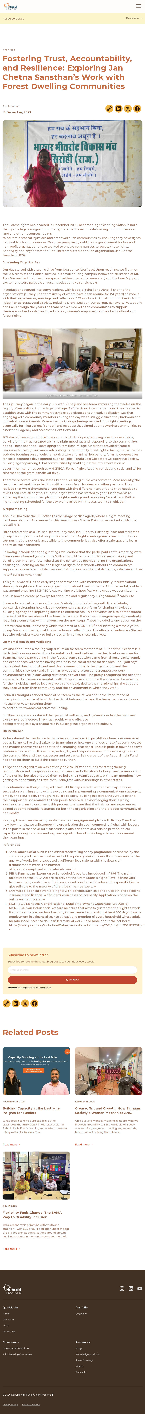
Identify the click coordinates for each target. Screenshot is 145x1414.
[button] (138, 6)
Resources (134, 18)
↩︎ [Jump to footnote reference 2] (95, 886)
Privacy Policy (45, 988)
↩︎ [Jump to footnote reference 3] (44, 899)
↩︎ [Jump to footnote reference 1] (75, 869)
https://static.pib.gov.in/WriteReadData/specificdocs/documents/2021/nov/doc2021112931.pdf (77, 925)
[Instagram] (122, 1288)
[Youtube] (139, 1288)
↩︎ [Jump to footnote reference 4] (10, 929)
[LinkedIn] (130, 1288)
